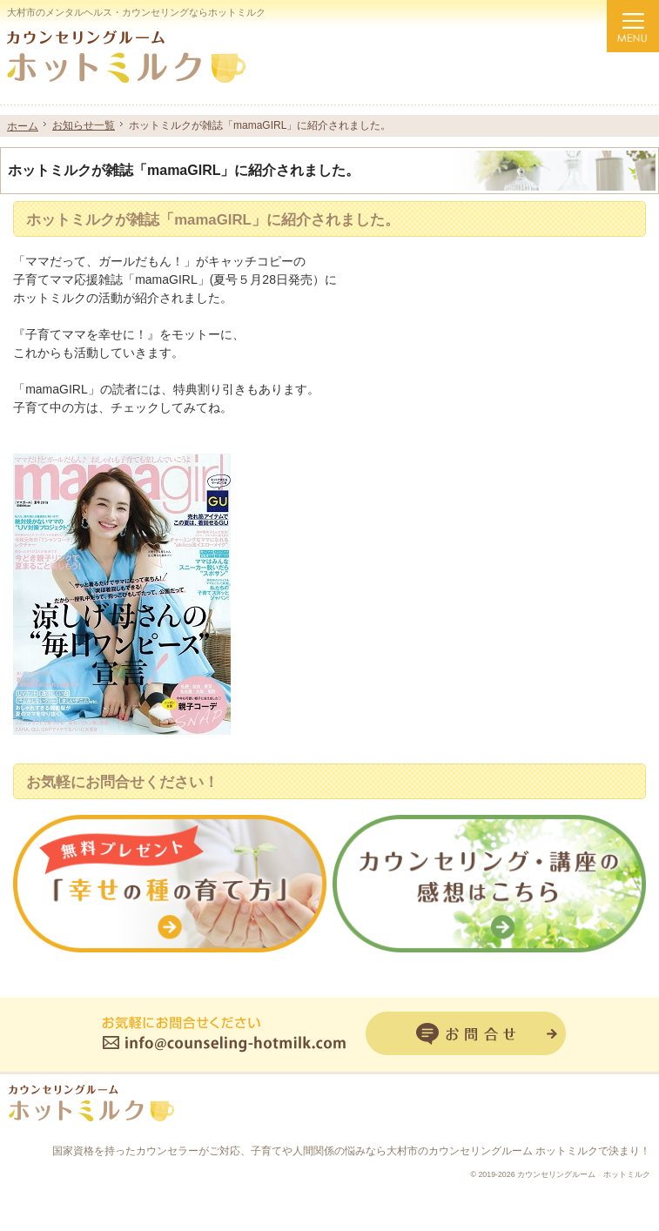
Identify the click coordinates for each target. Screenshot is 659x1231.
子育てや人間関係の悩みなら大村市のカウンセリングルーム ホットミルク (424, 1151)
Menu (633, 26)
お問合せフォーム (466, 1033)
